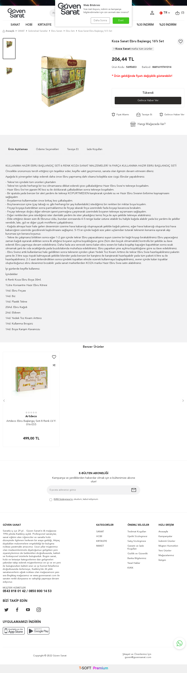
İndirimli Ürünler (167, 541)
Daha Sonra (100, 20)
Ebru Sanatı (56, 31)
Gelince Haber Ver (148, 100)
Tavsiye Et (144, 114)
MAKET (100, 546)
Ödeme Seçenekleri (47, 149)
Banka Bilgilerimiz (136, 558)
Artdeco (31, 416)
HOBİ (29, 25)
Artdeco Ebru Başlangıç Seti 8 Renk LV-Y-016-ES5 (31, 423)
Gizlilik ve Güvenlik (137, 553)
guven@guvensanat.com (138, 657)
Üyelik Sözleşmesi (137, 536)
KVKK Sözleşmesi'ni (63, 499)
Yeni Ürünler (165, 550)
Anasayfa (8, 31)
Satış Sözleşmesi (136, 541)
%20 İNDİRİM (167, 25)
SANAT (15, 25)
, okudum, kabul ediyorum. (74, 499)
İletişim (162, 560)
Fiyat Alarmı (120, 114)
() (179, 13)
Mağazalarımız (166, 555)
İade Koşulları (94, 149)
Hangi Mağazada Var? (148, 124)
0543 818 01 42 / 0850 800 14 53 (27, 591)
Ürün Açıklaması (18, 149)
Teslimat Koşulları (136, 531)
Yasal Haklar (133, 563)
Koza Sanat (133, 49)
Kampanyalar (165, 536)
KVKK (130, 568)
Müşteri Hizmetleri (168, 546)
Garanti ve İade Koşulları (135, 547)
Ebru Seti (70, 31)
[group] (63, 81)
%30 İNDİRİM (145, 25)
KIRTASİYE (44, 25)
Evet (121, 20)
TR (165, 13)
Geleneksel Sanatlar (38, 31)
